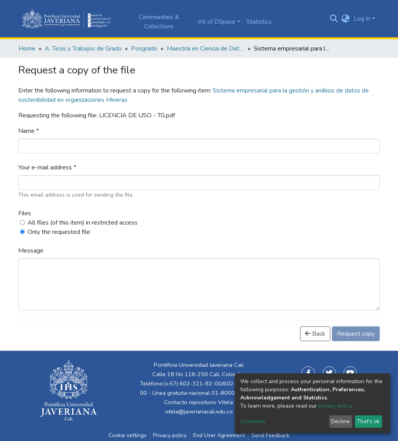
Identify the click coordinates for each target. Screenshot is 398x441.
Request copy (356, 333)
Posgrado (144, 48)
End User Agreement (219, 435)
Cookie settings (127, 435)
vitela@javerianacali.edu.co (199, 411)
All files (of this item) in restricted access (83, 222)
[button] (345, 18)
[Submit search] (334, 19)
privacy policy (334, 406)
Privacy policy (170, 435)
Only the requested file (59, 232)
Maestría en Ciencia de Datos (205, 48)
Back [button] (315, 333)
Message (31, 250)
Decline (340, 421)
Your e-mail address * (47, 167)
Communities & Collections (159, 22)
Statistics (259, 21)
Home (27, 48)
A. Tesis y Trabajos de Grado (83, 48)
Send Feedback (270, 435)
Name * (28, 131)
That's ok (368, 421)
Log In (362, 18)
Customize (252, 421)
